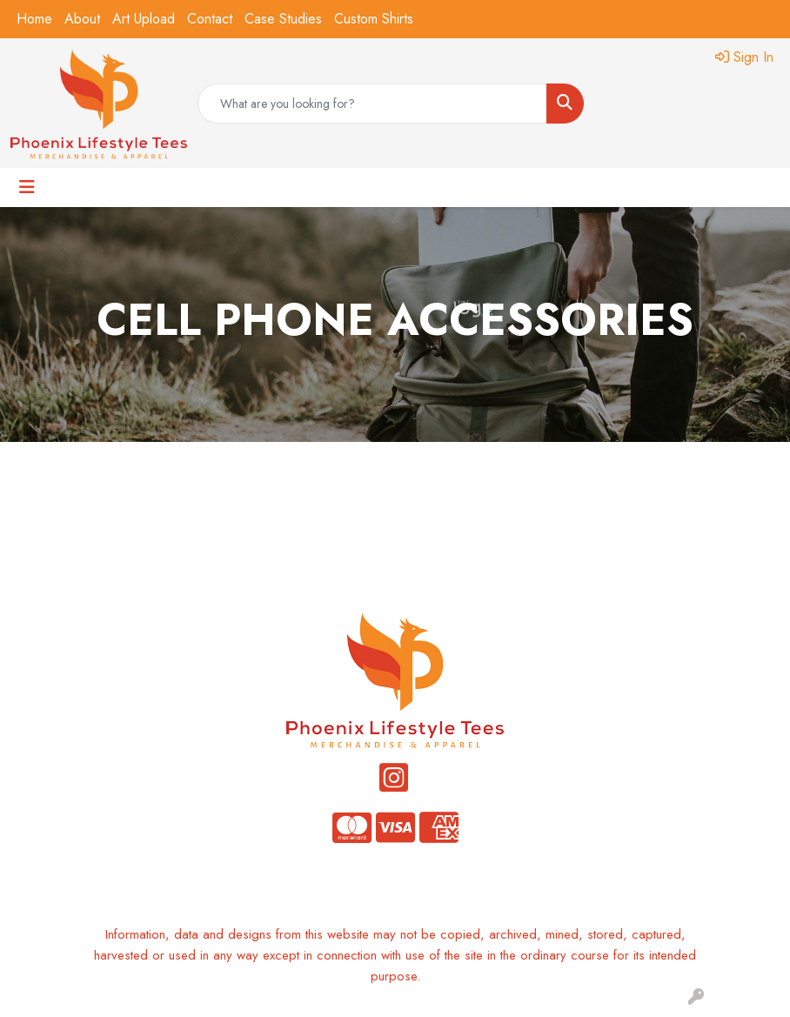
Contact (209, 19)
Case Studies (283, 19)
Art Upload (143, 19)
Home (34, 19)
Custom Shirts (373, 19)
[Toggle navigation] (27, 187)
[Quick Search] (372, 104)
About (82, 19)
